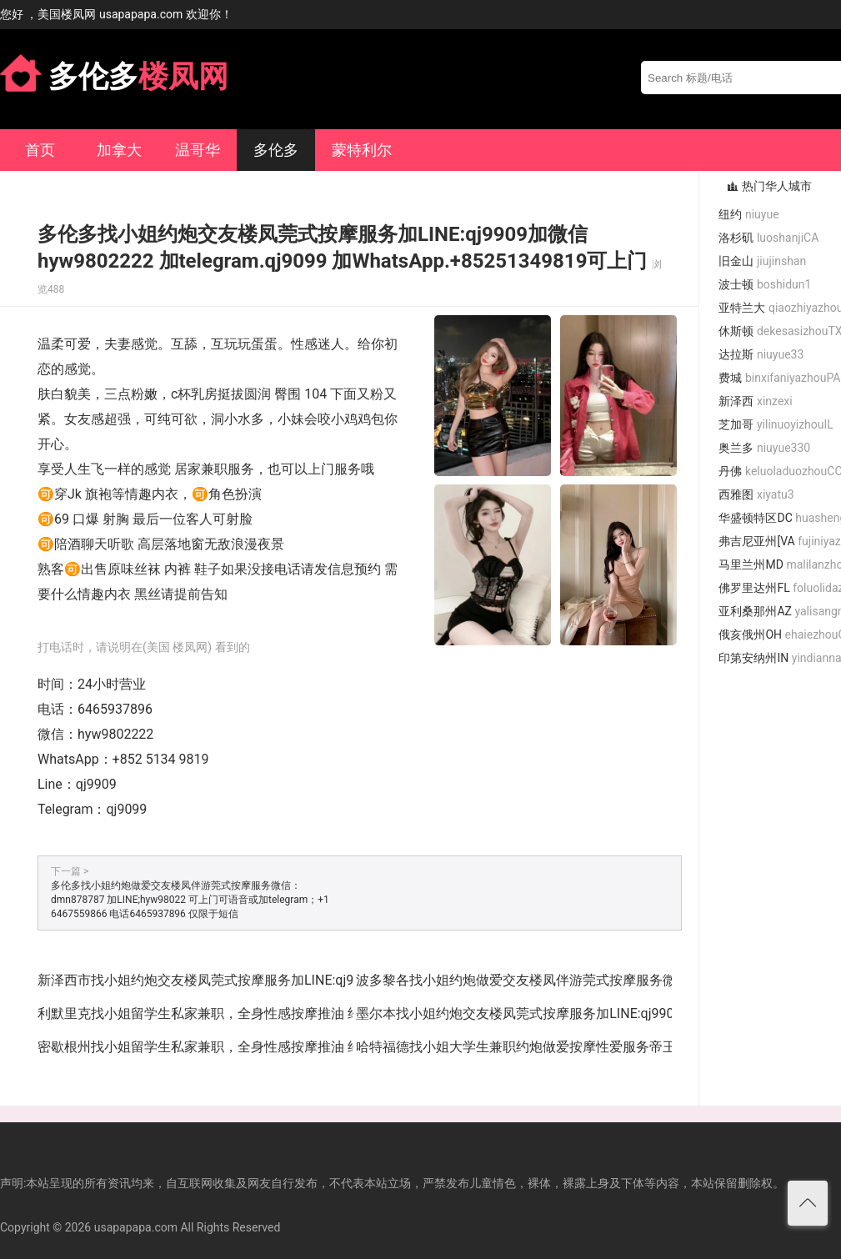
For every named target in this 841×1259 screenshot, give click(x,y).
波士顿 (764, 284)
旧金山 (762, 261)
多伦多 (275, 149)
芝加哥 (775, 424)
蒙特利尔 (362, 149)
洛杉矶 (768, 237)
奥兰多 (764, 447)
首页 (40, 149)
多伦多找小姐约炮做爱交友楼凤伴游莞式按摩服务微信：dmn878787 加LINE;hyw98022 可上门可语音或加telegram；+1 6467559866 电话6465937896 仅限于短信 (190, 900)
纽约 (748, 214)
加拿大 (119, 149)
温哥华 (197, 149)
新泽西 (755, 401)
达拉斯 (760, 354)
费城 (779, 377)
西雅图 (755, 494)
